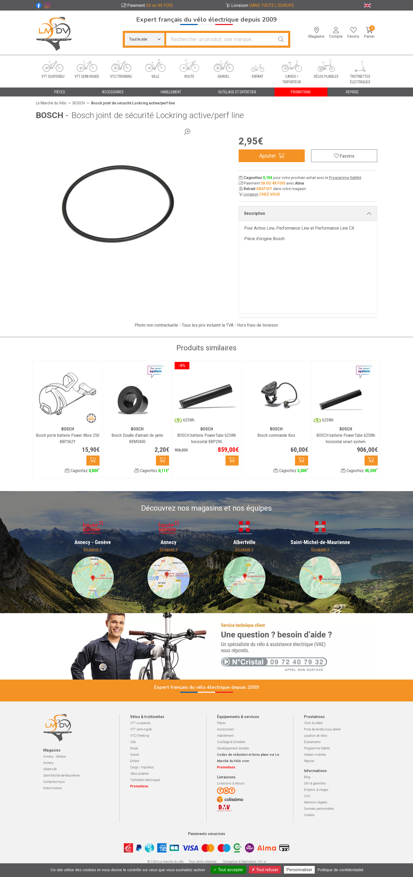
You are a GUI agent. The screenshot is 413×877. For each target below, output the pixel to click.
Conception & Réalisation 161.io (244, 862)
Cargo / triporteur (142, 767)
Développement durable (233, 748)
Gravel (134, 755)
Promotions (301, 92)
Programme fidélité (345, 178)
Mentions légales (315, 802)
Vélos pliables (139, 774)
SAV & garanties (315, 783)
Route (134, 748)
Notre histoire (52, 788)
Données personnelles (319, 809)
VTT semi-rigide (141, 729)
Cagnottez (82, 470)
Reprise (309, 761)
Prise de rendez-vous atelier (322, 729)
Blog (307, 777)
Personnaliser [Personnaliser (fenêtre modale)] (299, 870)
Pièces (221, 723)
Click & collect (313, 723)
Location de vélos (315, 736)
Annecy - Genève (54, 756)
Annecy (48, 763)
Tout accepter (228, 870)
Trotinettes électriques (145, 780)
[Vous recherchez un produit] (220, 39)
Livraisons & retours (231, 783)
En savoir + (93, 549)
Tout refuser (265, 870)
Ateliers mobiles (315, 755)
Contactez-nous (54, 782)
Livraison (251, 194)
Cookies (309, 815)
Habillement (225, 736)
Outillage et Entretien (231, 742)
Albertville (50, 769)
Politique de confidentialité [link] (340, 870)
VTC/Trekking (139, 736)
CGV (307, 796)
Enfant (134, 761)
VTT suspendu (140, 723)
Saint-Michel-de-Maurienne (61, 775)
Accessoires (225, 729)
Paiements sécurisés (206, 834)
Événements (312, 742)
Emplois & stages (316, 790)
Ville (133, 742)
